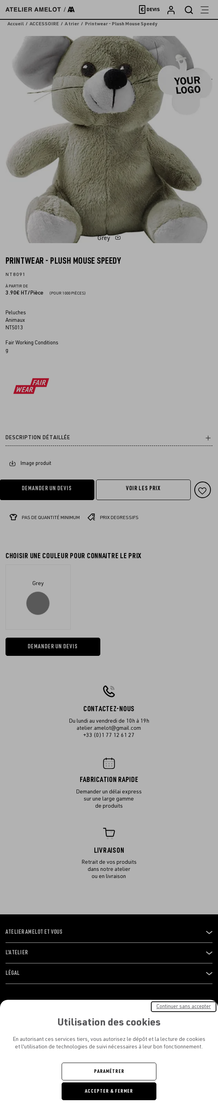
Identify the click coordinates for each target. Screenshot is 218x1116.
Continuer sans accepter (183, 1006)
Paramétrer (109, 1071)
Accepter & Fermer (109, 1091)
